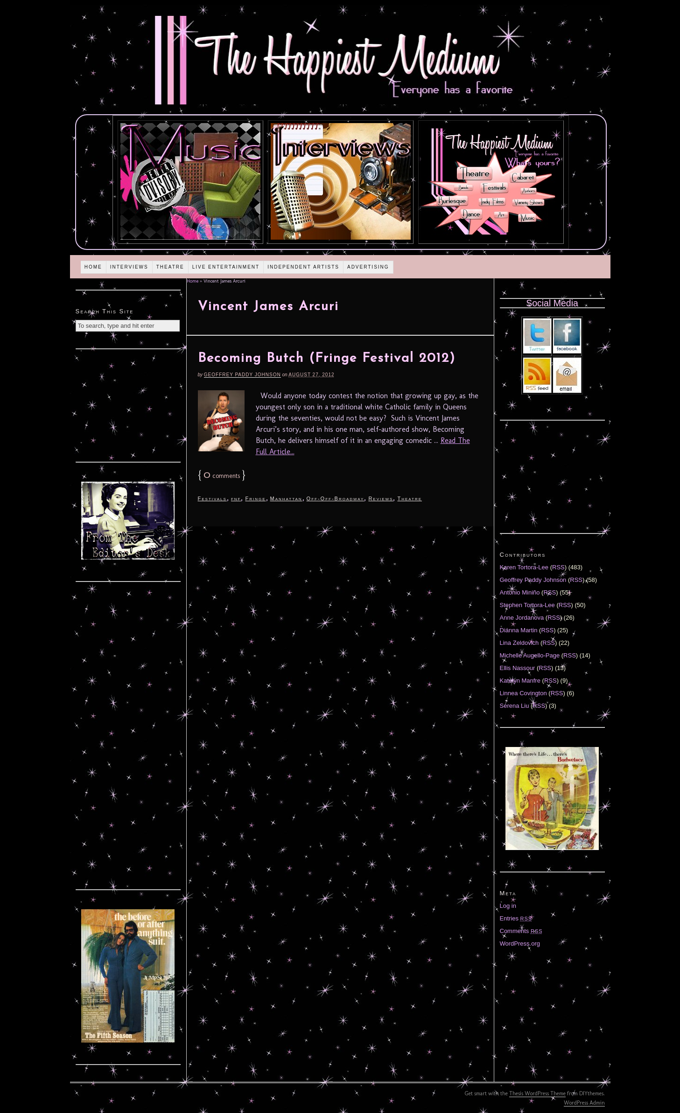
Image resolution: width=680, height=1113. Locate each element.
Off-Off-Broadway (336, 498)
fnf (236, 498)
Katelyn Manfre (520, 680)
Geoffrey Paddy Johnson (242, 374)
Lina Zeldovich (519, 642)
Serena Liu (514, 705)
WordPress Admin (584, 1102)
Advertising (368, 267)
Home (93, 267)
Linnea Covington (523, 693)
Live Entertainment (226, 267)
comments (221, 476)
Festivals (212, 498)
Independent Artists (303, 267)
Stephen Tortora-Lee (527, 604)
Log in (508, 905)
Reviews (380, 498)
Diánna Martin (519, 630)
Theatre (170, 267)
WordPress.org (520, 943)
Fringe (255, 498)
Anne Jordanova (522, 617)
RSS (558, 567)
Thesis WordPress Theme (537, 1093)
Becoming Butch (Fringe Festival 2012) (327, 358)
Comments (521, 930)
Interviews (129, 267)
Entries (516, 918)
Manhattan (286, 498)
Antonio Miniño (520, 592)
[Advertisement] (128, 404)
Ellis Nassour (517, 667)
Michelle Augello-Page (530, 655)
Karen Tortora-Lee (524, 567)
